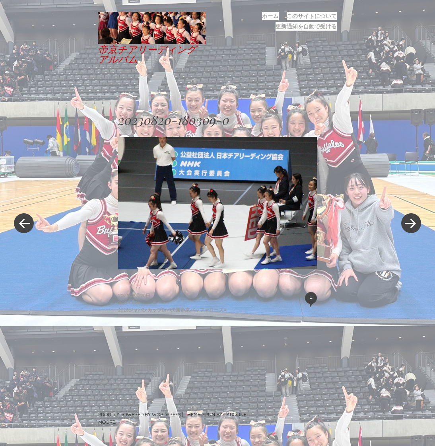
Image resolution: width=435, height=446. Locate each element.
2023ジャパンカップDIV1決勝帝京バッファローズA (172, 310)
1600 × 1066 (129, 303)
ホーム (270, 15)
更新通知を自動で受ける (306, 26)
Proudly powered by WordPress (139, 414)
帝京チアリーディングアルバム (147, 54)
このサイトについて (312, 15)
